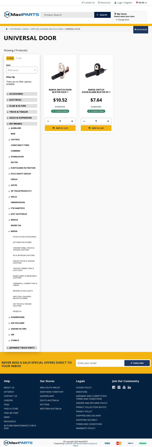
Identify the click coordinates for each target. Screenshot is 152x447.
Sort (8, 65)
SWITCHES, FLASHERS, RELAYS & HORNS (22, 297)
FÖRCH (14, 179)
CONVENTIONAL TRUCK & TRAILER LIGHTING (23, 249)
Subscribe (138, 363)
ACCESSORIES (10, 22)
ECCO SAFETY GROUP (21, 173)
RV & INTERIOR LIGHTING (24, 255)
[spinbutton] (55, 110)
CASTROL (15, 139)
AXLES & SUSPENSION (70, 22)
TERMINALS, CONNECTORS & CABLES (25, 284)
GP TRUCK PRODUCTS (21, 191)
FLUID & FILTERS (37, 22)
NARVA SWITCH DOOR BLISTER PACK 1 (55, 81)
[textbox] (67, 11)
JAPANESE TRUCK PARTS (22, 347)
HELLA (14, 196)
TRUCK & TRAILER (53, 22)
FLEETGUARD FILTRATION (23, 168)
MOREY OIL (16, 225)
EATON (14, 162)
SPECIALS (98, 22)
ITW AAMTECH (18, 208)
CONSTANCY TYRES (20, 145)
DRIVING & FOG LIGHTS (23, 291)
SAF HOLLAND (17, 323)
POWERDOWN (17, 317)
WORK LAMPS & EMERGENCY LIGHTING (25, 277)
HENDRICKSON (18, 202)
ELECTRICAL (23, 22)
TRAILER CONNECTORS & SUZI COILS (23, 269)
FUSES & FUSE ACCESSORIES (24, 237)
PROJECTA (17, 311)
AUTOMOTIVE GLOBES (22, 242)
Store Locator (111, 22)
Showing (15, 50)
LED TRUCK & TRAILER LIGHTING (22, 305)
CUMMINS (15, 150)
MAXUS (14, 219)
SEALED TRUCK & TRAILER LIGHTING (24, 262)
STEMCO (15, 340)
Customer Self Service (74, 443)
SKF (12, 334)
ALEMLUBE (16, 128)
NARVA (14, 231)
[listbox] (21, 70)
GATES (14, 185)
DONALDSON (17, 156)
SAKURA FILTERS (18, 328)
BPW (13, 133)
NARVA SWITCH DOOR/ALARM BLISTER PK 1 (82, 81)
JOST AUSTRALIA (19, 214)
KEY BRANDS (86, 22)
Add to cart (57, 117)
